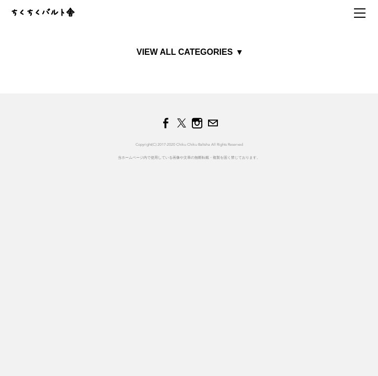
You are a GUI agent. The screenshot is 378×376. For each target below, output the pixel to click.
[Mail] (213, 123)
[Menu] (360, 13)
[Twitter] (181, 123)
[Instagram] (197, 123)
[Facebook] (166, 123)
